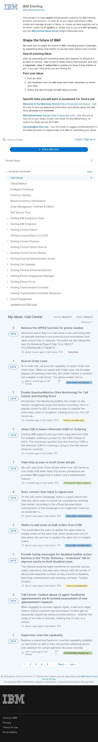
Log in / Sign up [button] (85, 139)
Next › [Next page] (62, 664)
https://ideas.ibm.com (62, 115)
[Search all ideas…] (26, 139)
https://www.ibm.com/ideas (74, 104)
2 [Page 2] (30, 664)
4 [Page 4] (41, 664)
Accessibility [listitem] (10, 732)
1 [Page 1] (24, 664)
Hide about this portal (33, 10)
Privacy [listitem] (7, 722)
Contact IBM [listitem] (10, 717)
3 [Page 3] (36, 664)
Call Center (51, 352)
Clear (89, 171)
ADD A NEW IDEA (49, 149)
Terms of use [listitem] (10, 727)
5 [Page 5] (47, 664)
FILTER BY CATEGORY (18, 171)
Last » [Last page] (73, 664)
